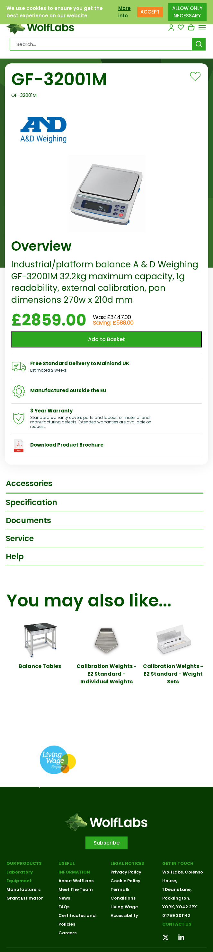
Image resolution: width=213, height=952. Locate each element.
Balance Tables (40, 666)
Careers (67, 933)
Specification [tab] (31, 502)
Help (15, 556)
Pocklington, (176, 898)
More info (124, 12)
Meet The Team (75, 889)
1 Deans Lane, (176, 889)
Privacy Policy (126, 872)
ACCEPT (150, 11)
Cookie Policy (125, 881)
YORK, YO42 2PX (179, 907)
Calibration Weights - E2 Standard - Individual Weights (106, 673)
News (64, 898)
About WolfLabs (75, 881)
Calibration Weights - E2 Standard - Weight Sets (173, 673)
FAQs (63, 907)
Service (20, 538)
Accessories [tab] (29, 483)
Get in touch (177, 863)
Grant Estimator (24, 898)
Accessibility (124, 915)
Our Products (24, 863)
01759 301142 (176, 915)
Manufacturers (23, 889)
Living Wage (124, 907)
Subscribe (106, 842)
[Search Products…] (101, 44)
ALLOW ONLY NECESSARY (187, 12)
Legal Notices (127, 863)
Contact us (176, 924)
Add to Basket (106, 339)
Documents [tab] (28, 520)
